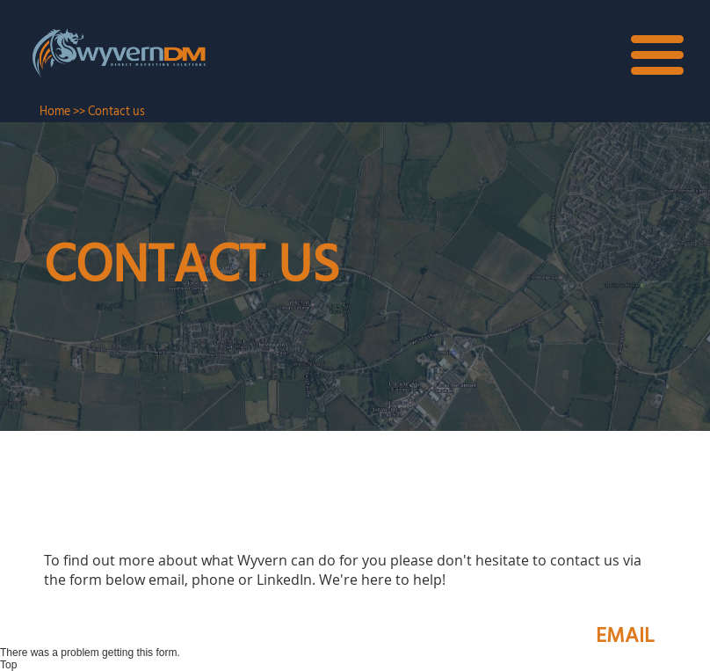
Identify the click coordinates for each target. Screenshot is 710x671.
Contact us (116, 112)
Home (55, 112)
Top (8, 665)
